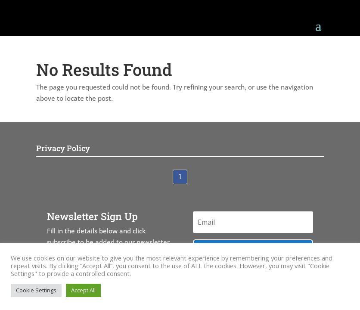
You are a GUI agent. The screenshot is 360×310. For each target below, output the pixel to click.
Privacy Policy (63, 148)
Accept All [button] (83, 290)
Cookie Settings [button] (36, 290)
